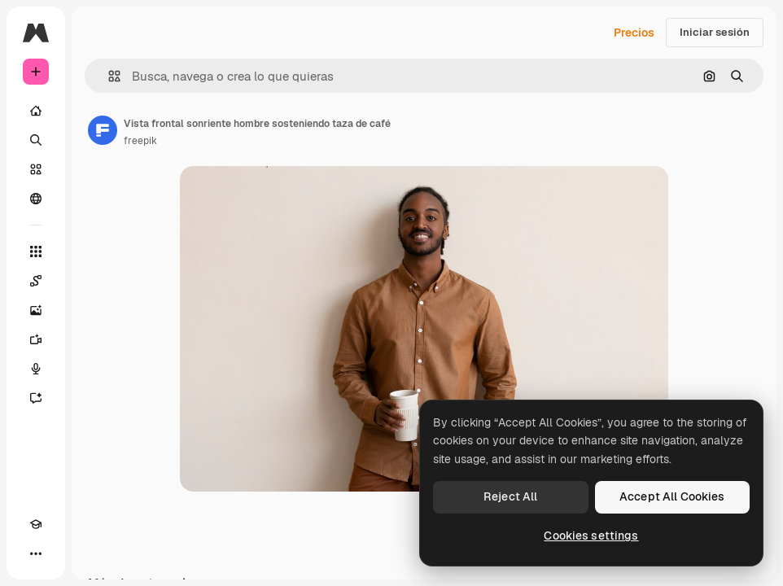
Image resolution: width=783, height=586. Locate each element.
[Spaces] (36, 281)
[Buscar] (36, 140)
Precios (634, 32)
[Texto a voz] (36, 369)
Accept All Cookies (672, 496)
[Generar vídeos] (36, 339)
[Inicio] (36, 111)
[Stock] (36, 169)
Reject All (510, 496)
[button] (107, 76)
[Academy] (36, 524)
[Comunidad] (36, 199)
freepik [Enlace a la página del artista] (140, 140)
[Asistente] (36, 398)
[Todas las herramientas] (36, 251)
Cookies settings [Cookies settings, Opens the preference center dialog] (591, 535)
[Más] (36, 553)
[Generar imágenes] (36, 310)
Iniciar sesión (715, 32)
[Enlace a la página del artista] (102, 130)
